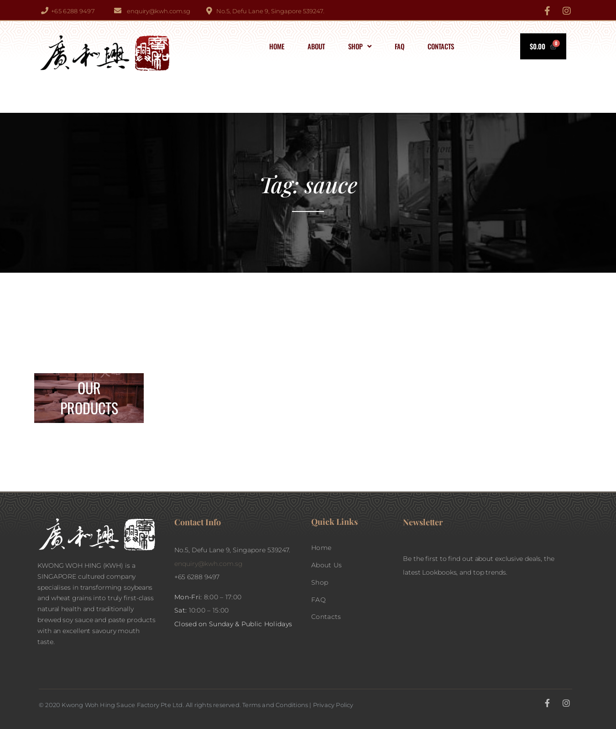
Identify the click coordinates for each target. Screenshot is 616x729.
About (316, 46)
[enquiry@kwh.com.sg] (117, 10)
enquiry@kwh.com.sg (158, 11)
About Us (326, 565)
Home (276, 46)
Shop (359, 46)
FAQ (399, 46)
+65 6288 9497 (73, 11)
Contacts (441, 46)
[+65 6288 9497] (44, 10)
